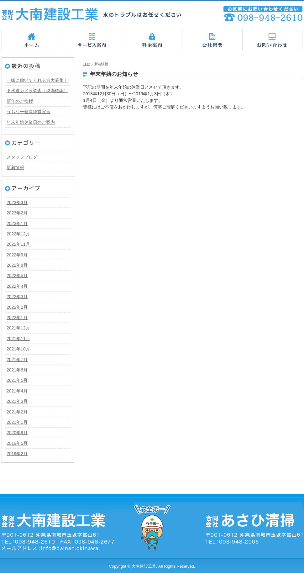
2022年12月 (18, 233)
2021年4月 (17, 390)
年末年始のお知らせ (114, 74)
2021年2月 (17, 411)
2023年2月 (17, 212)
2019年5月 (17, 443)
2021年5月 (17, 380)
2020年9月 (17, 432)
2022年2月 (17, 307)
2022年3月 (17, 296)
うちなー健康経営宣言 (28, 111)
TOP (86, 64)
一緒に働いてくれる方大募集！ (37, 80)
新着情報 (15, 167)
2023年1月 (17, 223)
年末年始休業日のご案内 (31, 122)
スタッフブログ (22, 157)
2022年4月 (17, 286)
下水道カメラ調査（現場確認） (37, 90)
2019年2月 (17, 453)
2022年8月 (17, 265)
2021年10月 (18, 348)
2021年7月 (17, 359)
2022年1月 (17, 317)
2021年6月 (17, 369)
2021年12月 (18, 327)
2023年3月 (17, 202)
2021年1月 (17, 422)
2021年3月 (17, 401)
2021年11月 (18, 338)
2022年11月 (18, 244)
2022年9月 (17, 254)
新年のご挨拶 (20, 101)
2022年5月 (17, 275)
